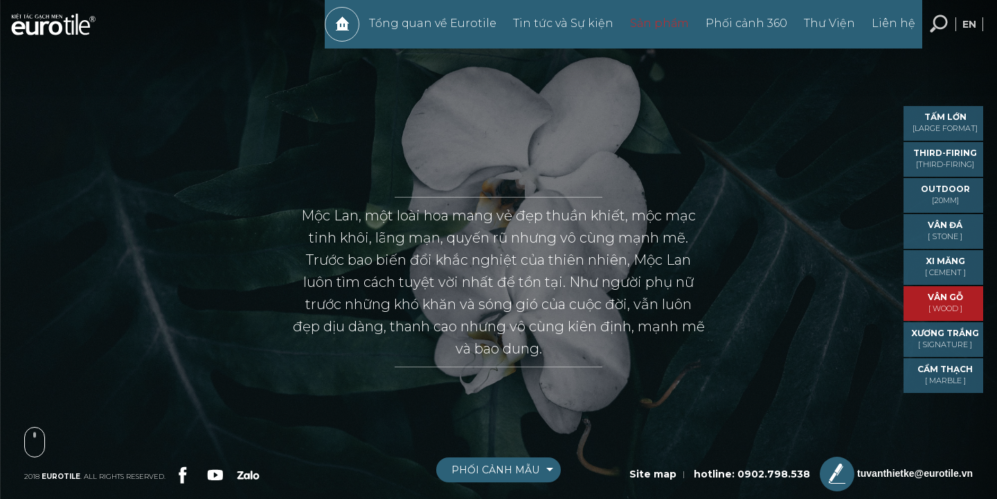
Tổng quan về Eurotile (425, 30)
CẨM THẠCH (945, 374)
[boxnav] (498, 469)
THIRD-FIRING (945, 158)
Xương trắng (945, 338)
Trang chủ (335, 31)
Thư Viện (822, 30)
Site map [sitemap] (652, 474)
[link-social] (181, 473)
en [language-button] (969, 31)
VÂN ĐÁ (945, 230)
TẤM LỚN (945, 122)
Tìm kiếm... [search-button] (939, 31)
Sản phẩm (652, 30)
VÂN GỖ (945, 302)
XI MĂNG (945, 266)
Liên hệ (886, 30)
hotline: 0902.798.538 (752, 474)
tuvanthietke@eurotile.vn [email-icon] (896, 474)
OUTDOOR (945, 194)
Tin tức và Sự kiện (556, 30)
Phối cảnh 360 (739, 30)
